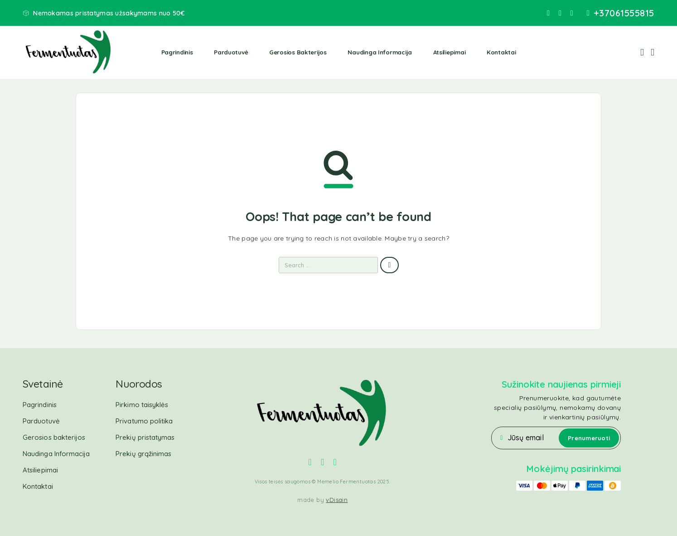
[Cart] (653, 51)
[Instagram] (560, 13)
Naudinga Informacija (380, 52)
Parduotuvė (231, 52)
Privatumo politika (144, 421)
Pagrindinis (177, 52)
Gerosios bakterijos (298, 52)
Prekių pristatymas (145, 437)
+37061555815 (624, 13)
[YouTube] (572, 13)
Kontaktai (501, 52)
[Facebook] (548, 13)
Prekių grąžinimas (143, 453)
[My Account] (642, 52)
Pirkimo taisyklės (142, 404)
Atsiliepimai (449, 52)
